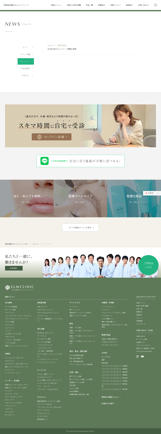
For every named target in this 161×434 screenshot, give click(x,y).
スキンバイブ (9, 313)
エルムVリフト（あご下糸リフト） (17, 364)
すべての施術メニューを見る (80, 227)
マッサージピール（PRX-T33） (47, 383)
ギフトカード (140, 324)
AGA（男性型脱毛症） (76, 361)
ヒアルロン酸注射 (11, 307)
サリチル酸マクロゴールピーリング (49, 380)
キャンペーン (25, 61)
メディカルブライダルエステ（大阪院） (115, 381)
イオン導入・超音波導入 (45, 351)
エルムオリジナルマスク (110, 345)
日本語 (149, 193)
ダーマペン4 (41, 336)
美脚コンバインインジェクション (16, 346)
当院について (140, 303)
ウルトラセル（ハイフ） (45, 310)
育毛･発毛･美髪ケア (76, 358)
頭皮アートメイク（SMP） (78, 316)
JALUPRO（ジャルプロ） (13, 334)
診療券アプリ (140, 342)
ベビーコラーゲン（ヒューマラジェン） (18, 316)
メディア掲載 (25, 54)
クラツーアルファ (43, 410)
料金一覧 (139, 309)
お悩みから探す (108, 403)
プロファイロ (9, 337)
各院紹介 (139, 315)
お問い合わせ (140, 336)
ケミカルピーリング (44, 377)
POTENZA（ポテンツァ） (46, 333)
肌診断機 (105, 363)
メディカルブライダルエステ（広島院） (115, 366)
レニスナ (8, 331)
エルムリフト (9, 361)
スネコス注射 (9, 322)
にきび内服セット (108, 319)
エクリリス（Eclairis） (45, 404)
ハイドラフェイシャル (44, 345)
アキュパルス (9, 412)
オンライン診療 (141, 339)
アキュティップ (10, 406)
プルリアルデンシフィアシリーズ (16, 319)
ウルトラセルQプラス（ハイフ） (48, 313)
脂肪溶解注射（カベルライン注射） (49, 401)
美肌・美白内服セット (109, 322)
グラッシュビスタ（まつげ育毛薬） (81, 364)
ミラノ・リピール (43, 386)
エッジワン (9, 391)
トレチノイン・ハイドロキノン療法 (114, 313)
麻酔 (103, 360)
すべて (25, 47)
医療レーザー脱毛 (75, 327)
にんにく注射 (73, 388)
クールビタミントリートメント (47, 359)
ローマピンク (9, 415)
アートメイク (73, 307)
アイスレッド (9, 370)
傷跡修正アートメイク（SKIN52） (80, 313)
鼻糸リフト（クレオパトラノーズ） (17, 367)
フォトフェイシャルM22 (13, 403)
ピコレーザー (9, 400)
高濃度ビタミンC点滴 (76, 382)
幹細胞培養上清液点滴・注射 (79, 394)
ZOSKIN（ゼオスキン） (110, 342)
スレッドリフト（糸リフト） (15, 358)
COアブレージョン (11, 394)
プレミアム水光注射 (44, 342)
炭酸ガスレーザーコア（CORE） (16, 388)
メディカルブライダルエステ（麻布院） (115, 389)
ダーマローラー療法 (44, 339)
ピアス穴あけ (106, 357)
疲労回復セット (42, 419)
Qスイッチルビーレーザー (14, 397)
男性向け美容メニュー (110, 397)
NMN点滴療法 (74, 391)
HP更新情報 (25, 68)
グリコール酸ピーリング (45, 374)
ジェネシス (9, 409)
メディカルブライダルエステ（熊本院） (115, 378)
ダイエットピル (42, 416)
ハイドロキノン (107, 316)
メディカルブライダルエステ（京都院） (115, 375)
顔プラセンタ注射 (75, 376)
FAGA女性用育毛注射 (76, 355)
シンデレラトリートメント (46, 362)
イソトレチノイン (108, 307)
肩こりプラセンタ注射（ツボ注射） (81, 379)
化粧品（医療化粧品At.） (110, 339)
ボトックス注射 (10, 310)
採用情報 (13, 268)
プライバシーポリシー (143, 345)
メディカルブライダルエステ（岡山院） (115, 372)
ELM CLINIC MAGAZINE (144, 351)
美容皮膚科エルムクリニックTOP (16, 244)
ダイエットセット (43, 413)
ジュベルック (9, 328)
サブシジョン (9, 325)
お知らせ (25, 75)
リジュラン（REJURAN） (13, 340)
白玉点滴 (72, 385)
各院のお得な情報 (142, 306)
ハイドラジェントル (44, 348)
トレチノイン (106, 310)
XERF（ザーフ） (42, 307)
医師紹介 (139, 312)
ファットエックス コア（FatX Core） (49, 407)
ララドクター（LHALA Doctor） (48, 389)
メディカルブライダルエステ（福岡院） (115, 369)
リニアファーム (42, 316)
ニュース (35, 244)
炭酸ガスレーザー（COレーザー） (17, 385)
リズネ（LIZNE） (11, 343)
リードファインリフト (12, 373)
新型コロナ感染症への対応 (145, 348)
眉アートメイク (74, 310)
